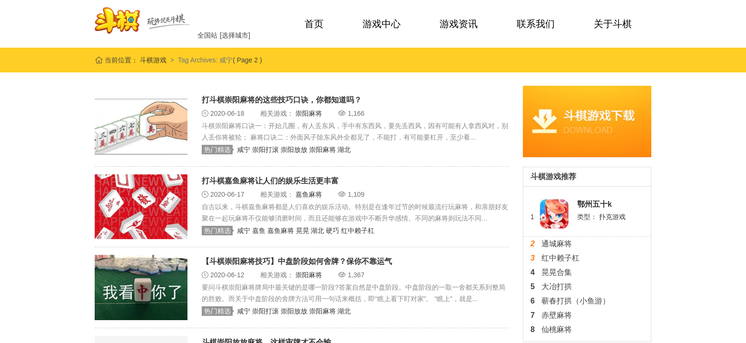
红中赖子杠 (357, 230)
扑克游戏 (612, 217)
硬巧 (333, 230)
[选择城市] (235, 35)
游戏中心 (382, 24)
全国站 (207, 35)
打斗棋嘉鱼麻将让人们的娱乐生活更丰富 (270, 181)
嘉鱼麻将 (309, 194)
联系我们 (536, 24)
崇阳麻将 (309, 113)
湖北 (344, 149)
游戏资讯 (459, 24)
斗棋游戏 (152, 60)
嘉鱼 (259, 230)
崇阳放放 (295, 149)
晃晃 (303, 230)
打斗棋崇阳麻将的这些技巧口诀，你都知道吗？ (282, 100)
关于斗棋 (613, 24)
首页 (314, 24)
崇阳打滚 (266, 149)
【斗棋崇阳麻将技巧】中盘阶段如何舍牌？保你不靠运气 (297, 261)
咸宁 (244, 149)
